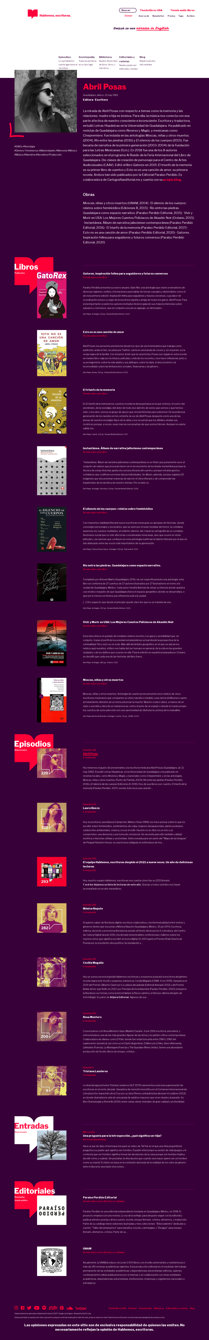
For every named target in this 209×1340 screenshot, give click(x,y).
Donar (128, 15)
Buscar (125, 10)
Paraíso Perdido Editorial (115, 314)
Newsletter (158, 16)
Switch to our (141, 28)
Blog (149, 61)
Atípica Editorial (119, 997)
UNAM (130, 716)
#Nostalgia (29, 146)
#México (72, 150)
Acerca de (144, 16)
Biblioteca (108, 63)
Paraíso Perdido (91, 1211)
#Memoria (61, 150)
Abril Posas (87, 314)
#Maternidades (47, 150)
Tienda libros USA (151, 10)
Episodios (68, 63)
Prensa (171, 16)
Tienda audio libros (182, 10)
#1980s (18, 146)
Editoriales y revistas (128, 63)
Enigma (70, 1313)
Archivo (191, 16)
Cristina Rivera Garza (100, 549)
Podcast (132, 1308)
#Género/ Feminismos (26, 150)
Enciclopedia (88, 61)
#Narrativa (29, 154)
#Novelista (42, 154)
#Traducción (55, 154)
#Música (19, 154)
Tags (181, 16)
